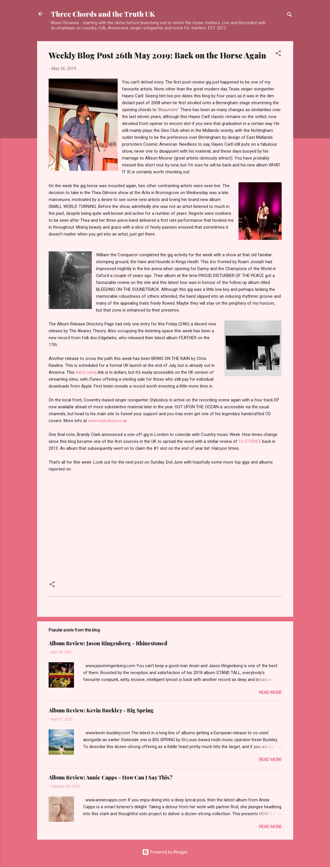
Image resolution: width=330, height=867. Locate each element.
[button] (278, 54)
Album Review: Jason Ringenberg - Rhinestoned (108, 643)
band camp (86, 372)
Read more (270, 692)
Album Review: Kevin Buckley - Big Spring (101, 710)
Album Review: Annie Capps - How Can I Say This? (111, 777)
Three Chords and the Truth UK (103, 13)
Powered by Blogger (165, 852)
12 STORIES (250, 441)
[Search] (289, 15)
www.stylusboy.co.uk (107, 420)
